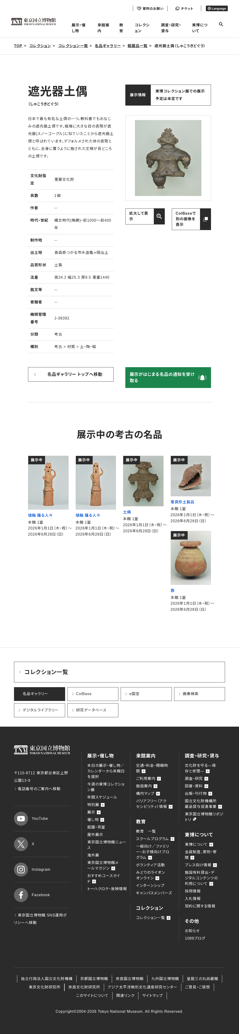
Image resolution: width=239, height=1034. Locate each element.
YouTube (31, 819)
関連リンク (125, 996)
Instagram (32, 870)
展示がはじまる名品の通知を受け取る (162, 377)
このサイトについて (92, 996)
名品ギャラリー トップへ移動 (74, 374)
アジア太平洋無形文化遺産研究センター (142, 987)
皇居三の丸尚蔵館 (202, 979)
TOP (18, 46)
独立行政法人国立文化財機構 (47, 979)
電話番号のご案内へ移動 (37, 789)
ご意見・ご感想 (197, 987)
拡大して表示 (138, 216)
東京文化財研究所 (44, 987)
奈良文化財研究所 (84, 987)
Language (217, 8)
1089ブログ (195, 938)
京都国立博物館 (94, 979)
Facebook (32, 895)
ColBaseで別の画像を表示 (186, 219)
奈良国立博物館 (130, 979)
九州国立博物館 (165, 979)
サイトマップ (152, 996)
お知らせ (192, 931)
